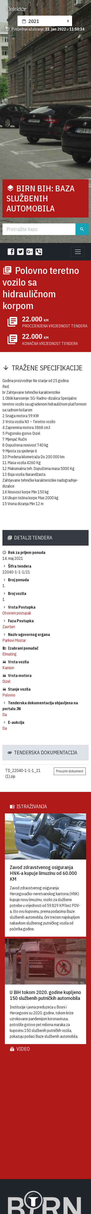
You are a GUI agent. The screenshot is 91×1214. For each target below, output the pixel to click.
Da (4, 714)
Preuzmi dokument (69, 771)
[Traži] (39, 229)
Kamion (8, 667)
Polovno (8, 695)
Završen (8, 626)
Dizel (6, 681)
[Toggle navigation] (78, 252)
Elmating (9, 654)
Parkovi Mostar (14, 640)
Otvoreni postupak (16, 613)
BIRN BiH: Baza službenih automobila (40, 198)
